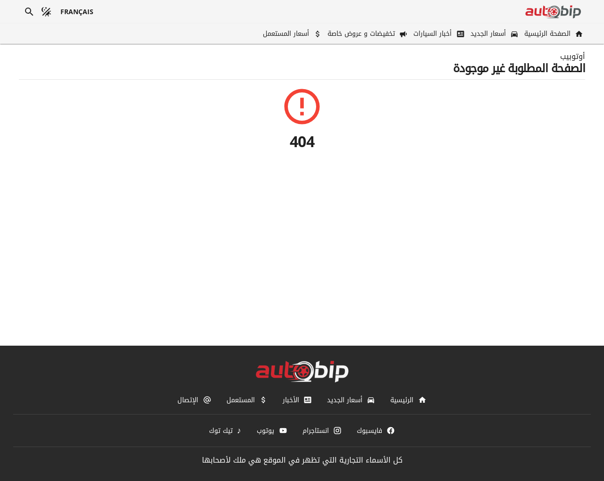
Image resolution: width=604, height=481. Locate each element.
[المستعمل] (247, 399)
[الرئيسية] (408, 399)
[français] (77, 11)
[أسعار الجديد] (493, 33)
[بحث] (29, 11)
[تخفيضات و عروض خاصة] (367, 33)
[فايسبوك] (376, 430)
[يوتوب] (271, 430)
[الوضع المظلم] (46, 11)
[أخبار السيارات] (438, 33)
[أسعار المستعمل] (291, 33)
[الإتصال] (194, 399)
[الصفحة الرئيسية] (552, 33)
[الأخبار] (297, 399)
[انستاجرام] (322, 430)
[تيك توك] (225, 430)
